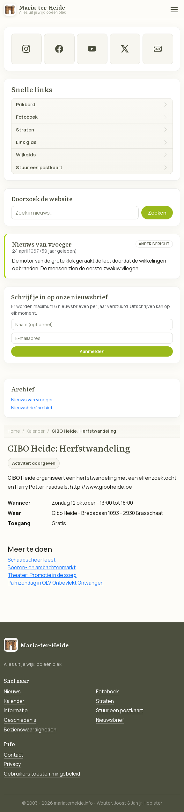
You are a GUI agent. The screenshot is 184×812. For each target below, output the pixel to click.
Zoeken (157, 212)
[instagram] (26, 49)
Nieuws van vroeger (32, 400)
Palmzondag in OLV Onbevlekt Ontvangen (56, 582)
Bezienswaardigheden (30, 729)
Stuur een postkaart (119, 710)
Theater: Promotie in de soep (42, 575)
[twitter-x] (125, 49)
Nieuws (12, 691)
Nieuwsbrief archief (31, 408)
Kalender (35, 431)
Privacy (12, 764)
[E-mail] (158, 49)
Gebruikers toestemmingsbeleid (42, 773)
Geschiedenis (20, 719)
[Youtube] (92, 49)
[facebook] (59, 49)
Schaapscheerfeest (31, 559)
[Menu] (174, 9)
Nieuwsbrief (110, 719)
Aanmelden (92, 351)
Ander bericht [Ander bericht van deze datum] (154, 243)
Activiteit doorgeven (33, 463)
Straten (105, 701)
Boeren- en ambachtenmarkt (42, 567)
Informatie (16, 710)
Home (14, 431)
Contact (13, 754)
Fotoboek (107, 691)
